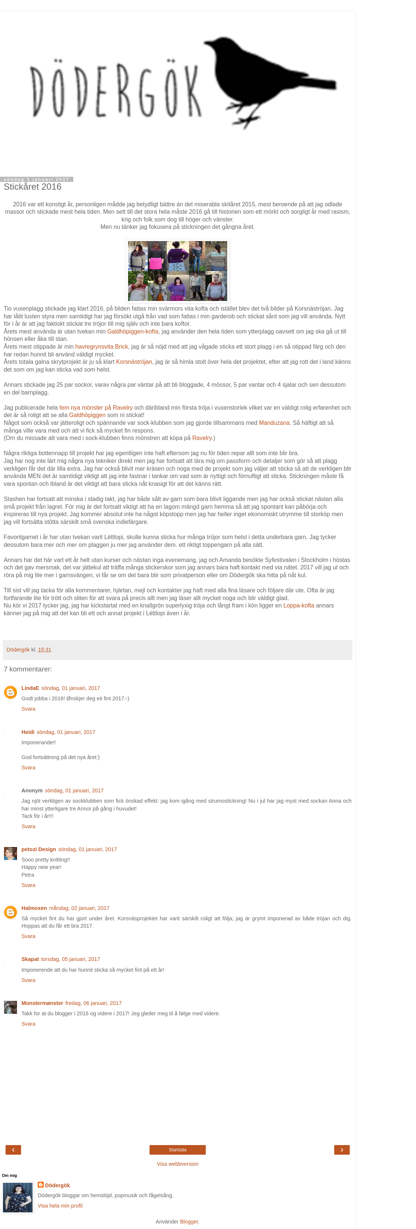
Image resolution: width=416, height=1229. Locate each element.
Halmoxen (34, 908)
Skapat (30, 959)
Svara (28, 709)
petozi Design (38, 849)
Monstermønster (42, 1003)
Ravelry (201, 438)
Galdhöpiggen (87, 415)
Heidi (27, 732)
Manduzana (274, 423)
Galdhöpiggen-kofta (132, 331)
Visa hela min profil (60, 1206)
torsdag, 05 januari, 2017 (70, 959)
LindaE (30, 688)
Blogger (189, 1222)
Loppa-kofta (299, 605)
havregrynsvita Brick (102, 346)
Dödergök (57, 1185)
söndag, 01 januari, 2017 (70, 688)
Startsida (177, 1149)
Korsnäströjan (134, 362)
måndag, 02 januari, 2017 (79, 908)
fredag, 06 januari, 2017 (94, 1003)
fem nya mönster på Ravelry (95, 407)
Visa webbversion (178, 1164)
